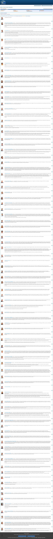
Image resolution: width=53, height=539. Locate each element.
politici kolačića (39, 537)
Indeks (1, 7)
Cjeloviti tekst (11, 7)
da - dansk (36, 5)
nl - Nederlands (46, 5)
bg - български (34, 5)
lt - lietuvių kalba (44, 5)
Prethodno (5, 7)
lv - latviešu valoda (43, 5)
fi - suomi (51, 5)
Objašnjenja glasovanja (29, 11)
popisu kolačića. (43, 537)
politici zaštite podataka (34, 537)
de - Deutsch (37, 5)
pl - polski (47, 5)
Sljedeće (7, 7)
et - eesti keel (38, 5)
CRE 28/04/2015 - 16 (16, 11)
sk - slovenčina (49, 5)
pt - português (48, 5)
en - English (39, 5)
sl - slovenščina (50, 5)
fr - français (40, 5)
